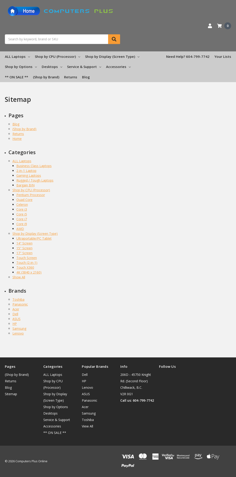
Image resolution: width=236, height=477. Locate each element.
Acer (15, 309)
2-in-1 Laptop (26, 170)
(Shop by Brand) (46, 77)
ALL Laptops (17, 56)
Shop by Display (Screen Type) (112, 56)
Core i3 (21, 209)
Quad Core (24, 199)
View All (87, 426)
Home (17, 138)
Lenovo (18, 333)
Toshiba (18, 299)
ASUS (16, 319)
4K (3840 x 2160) (28, 272)
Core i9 (21, 224)
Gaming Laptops (28, 175)
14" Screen (24, 243)
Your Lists (222, 56)
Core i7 (21, 219)
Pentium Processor (30, 195)
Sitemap (11, 394)
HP (14, 323)
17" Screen (24, 253)
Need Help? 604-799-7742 (187, 56)
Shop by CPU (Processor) (57, 56)
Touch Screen (26, 258)
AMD (20, 229)
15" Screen (24, 248)
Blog (86, 77)
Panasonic (20, 304)
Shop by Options (21, 66)
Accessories (118, 66)
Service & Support (84, 66)
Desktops (52, 66)
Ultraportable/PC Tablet (34, 238)
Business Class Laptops (34, 166)
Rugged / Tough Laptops (34, 180)
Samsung (19, 328)
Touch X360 (25, 267)
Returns (70, 77)
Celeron (22, 204)
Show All (18, 277)
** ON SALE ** (16, 77)
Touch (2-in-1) (26, 262)
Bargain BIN (25, 185)
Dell (15, 314)
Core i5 (21, 214)
